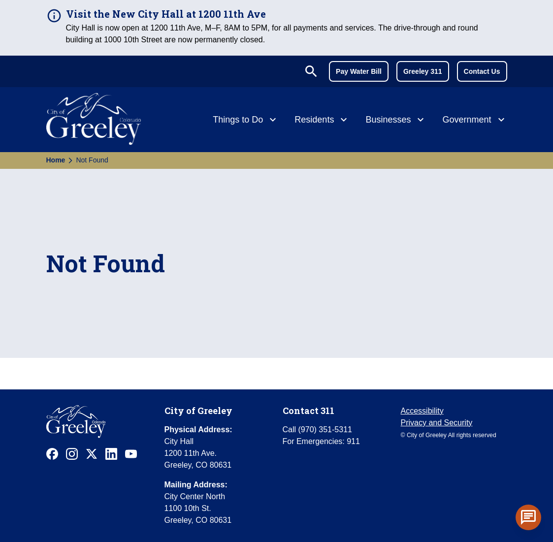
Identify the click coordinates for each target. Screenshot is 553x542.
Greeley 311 (422, 71)
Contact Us (482, 71)
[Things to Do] (246, 120)
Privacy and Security (437, 422)
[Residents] (322, 120)
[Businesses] (395, 120)
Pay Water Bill (359, 71)
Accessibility (422, 411)
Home (55, 160)
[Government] (474, 120)
